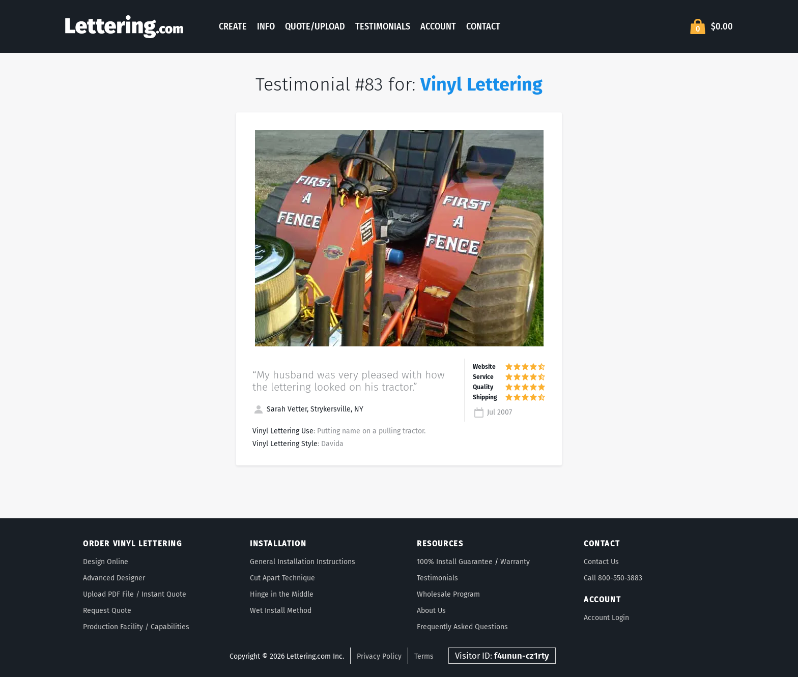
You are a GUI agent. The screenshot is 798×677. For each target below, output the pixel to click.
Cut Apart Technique (282, 578)
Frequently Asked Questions (462, 627)
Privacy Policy (379, 656)
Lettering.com (124, 26)
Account (438, 26)
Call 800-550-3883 (613, 578)
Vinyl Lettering (481, 84)
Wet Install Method (280, 610)
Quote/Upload (315, 26)
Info (266, 26)
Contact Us (601, 561)
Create (233, 26)
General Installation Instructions (302, 561)
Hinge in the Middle (282, 594)
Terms (424, 656)
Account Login (606, 617)
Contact (483, 26)
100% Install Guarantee (455, 561)
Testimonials (382, 26)
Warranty (515, 561)
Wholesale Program (448, 594)
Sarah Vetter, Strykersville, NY (307, 409)
